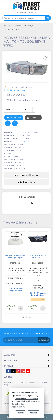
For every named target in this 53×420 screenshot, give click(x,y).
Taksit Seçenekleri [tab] (26, 197)
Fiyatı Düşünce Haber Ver (26, 175)
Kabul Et (33, 413)
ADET (8, 109)
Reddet (20, 413)
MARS (26, 141)
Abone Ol (44, 340)
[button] (23, 317)
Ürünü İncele (20, 308)
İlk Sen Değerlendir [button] (14, 90)
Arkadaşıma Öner (26, 182)
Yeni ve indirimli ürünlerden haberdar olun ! (26, 333)
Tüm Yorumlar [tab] (26, 203)
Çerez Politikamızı (19, 404)
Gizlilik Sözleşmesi (29, 401)
